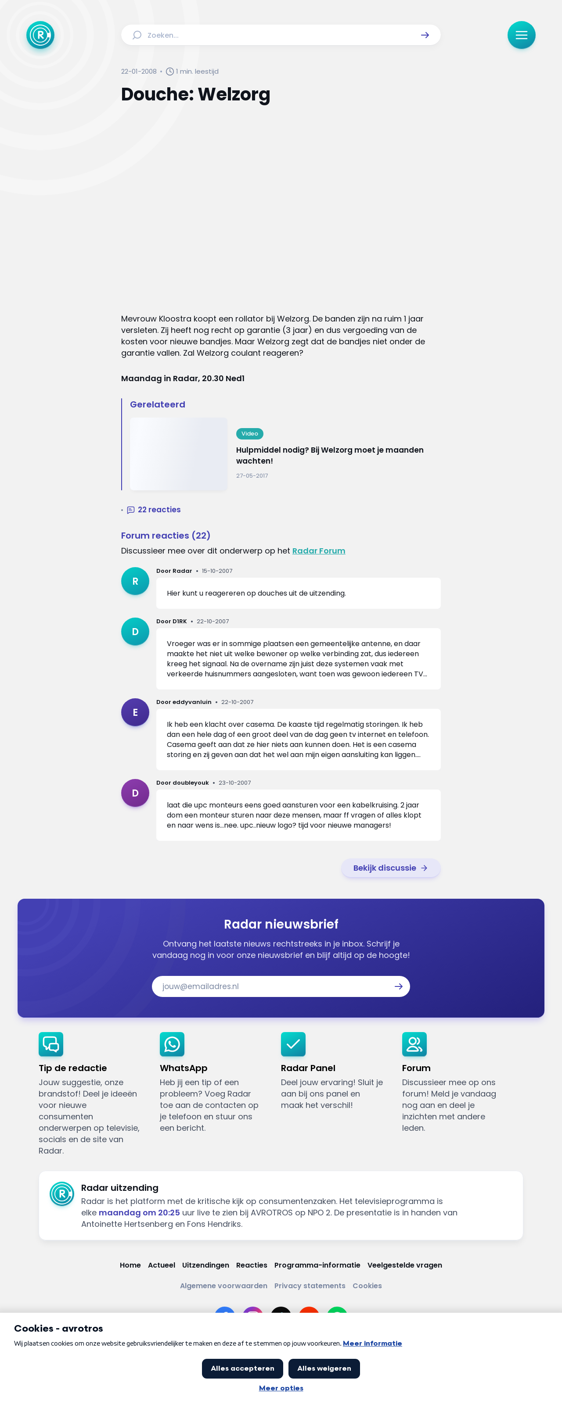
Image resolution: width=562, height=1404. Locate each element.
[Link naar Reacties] (251, 1265)
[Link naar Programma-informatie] (317, 1265)
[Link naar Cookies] (367, 1286)
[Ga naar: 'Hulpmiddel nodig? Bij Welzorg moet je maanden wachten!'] (285, 454)
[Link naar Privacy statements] (310, 1286)
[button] (425, 35)
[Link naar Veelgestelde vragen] (404, 1265)
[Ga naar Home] (40, 35)
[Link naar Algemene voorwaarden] (223, 1286)
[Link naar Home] (130, 1265)
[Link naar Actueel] (161, 1265)
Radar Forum (319, 550)
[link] (391, 868)
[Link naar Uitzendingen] (205, 1265)
